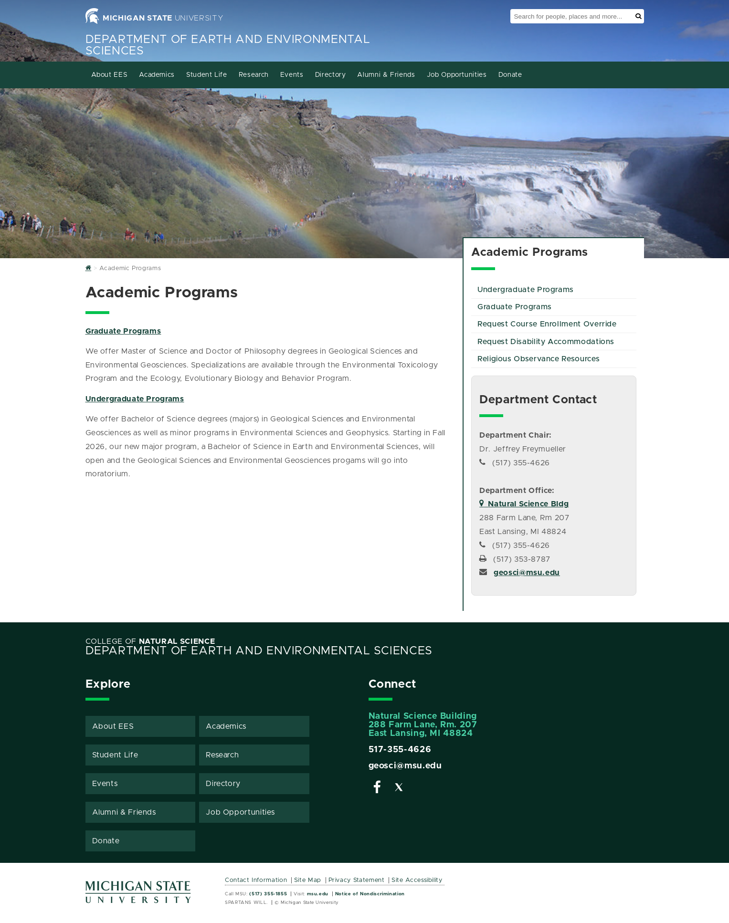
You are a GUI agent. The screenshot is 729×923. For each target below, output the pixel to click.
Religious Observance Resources (538, 359)
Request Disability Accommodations (545, 342)
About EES (109, 75)
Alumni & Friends (386, 75)
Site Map (307, 880)
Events (292, 75)
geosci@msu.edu (527, 573)
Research (254, 75)
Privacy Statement (356, 880)
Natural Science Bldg (524, 504)
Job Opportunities (457, 75)
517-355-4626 (400, 749)
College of (150, 641)
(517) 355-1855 (268, 894)
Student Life (206, 75)
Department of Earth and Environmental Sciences (259, 651)
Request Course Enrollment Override (547, 324)
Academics (157, 75)
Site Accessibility (417, 880)
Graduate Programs (123, 331)
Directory (330, 75)
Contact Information (256, 880)
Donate (510, 75)
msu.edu (317, 894)
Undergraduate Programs (134, 399)
